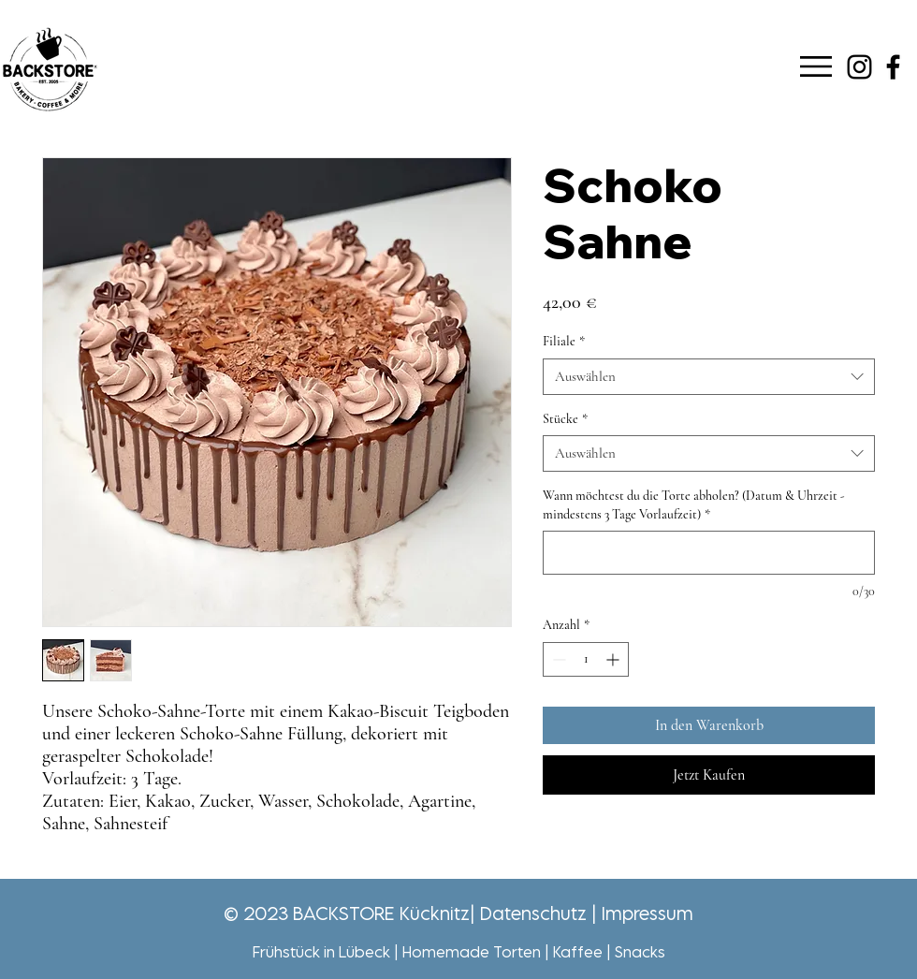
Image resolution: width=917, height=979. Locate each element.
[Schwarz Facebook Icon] (893, 67)
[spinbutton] (586, 659)
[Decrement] (557, 659)
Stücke (565, 419)
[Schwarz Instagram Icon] (859, 67)
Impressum (647, 913)
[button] (816, 66)
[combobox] (709, 376)
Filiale (564, 341)
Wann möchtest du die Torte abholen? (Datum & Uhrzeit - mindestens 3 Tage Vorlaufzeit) (694, 505)
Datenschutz (533, 913)
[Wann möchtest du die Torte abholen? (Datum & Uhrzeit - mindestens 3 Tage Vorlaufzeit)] (709, 552)
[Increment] (614, 659)
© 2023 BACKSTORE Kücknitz (347, 913)
